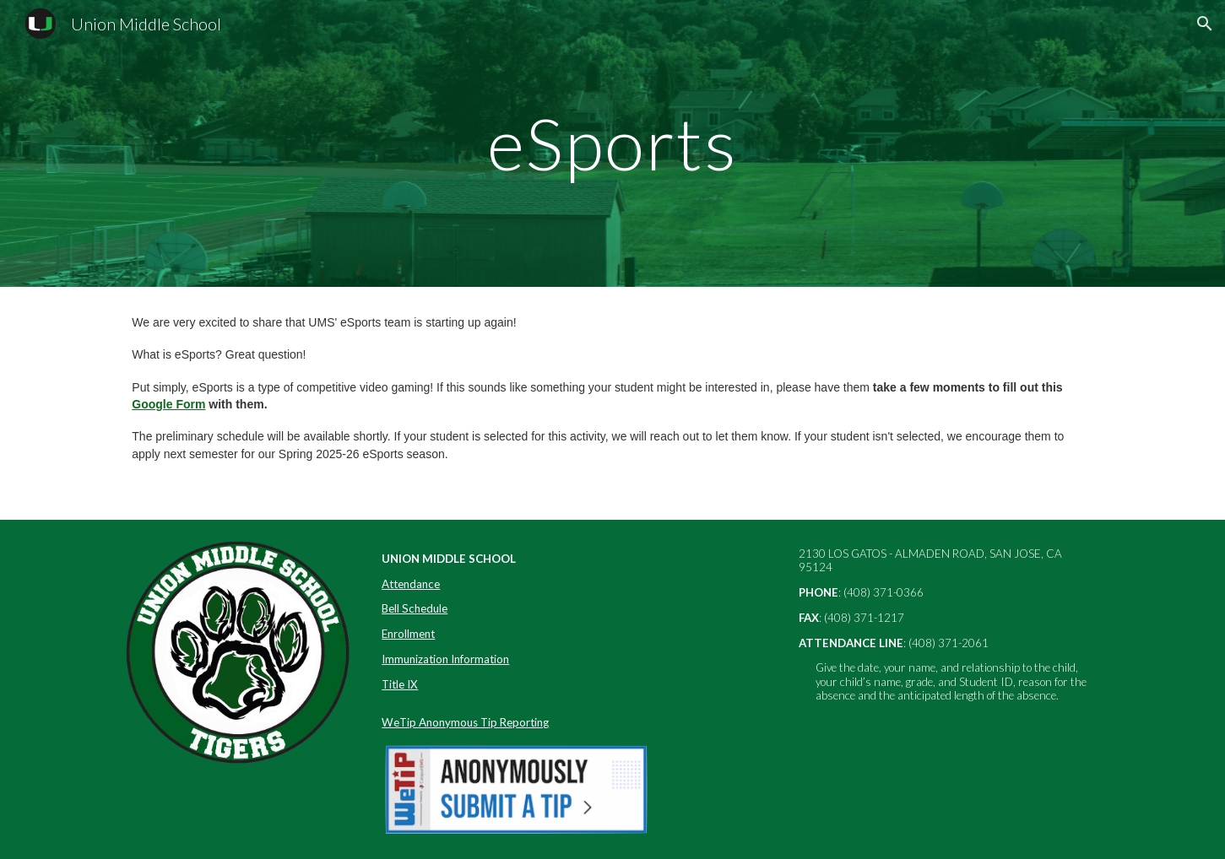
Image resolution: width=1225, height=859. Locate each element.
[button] (1204, 23)
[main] (613, 143)
